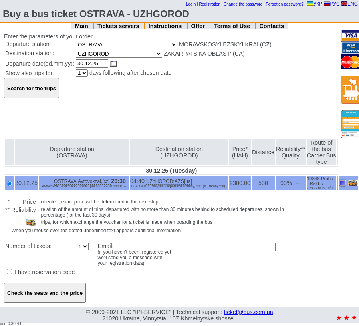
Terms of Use (233, 26)
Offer (198, 26)
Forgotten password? (285, 4)
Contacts (271, 26)
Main (82, 26)
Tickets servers (119, 26)
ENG (349, 4)
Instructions (166, 26)
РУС (332, 4)
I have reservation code (41, 272)
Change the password (243, 4)
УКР (315, 4)
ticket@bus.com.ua (248, 312)
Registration (209, 4)
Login (191, 4)
